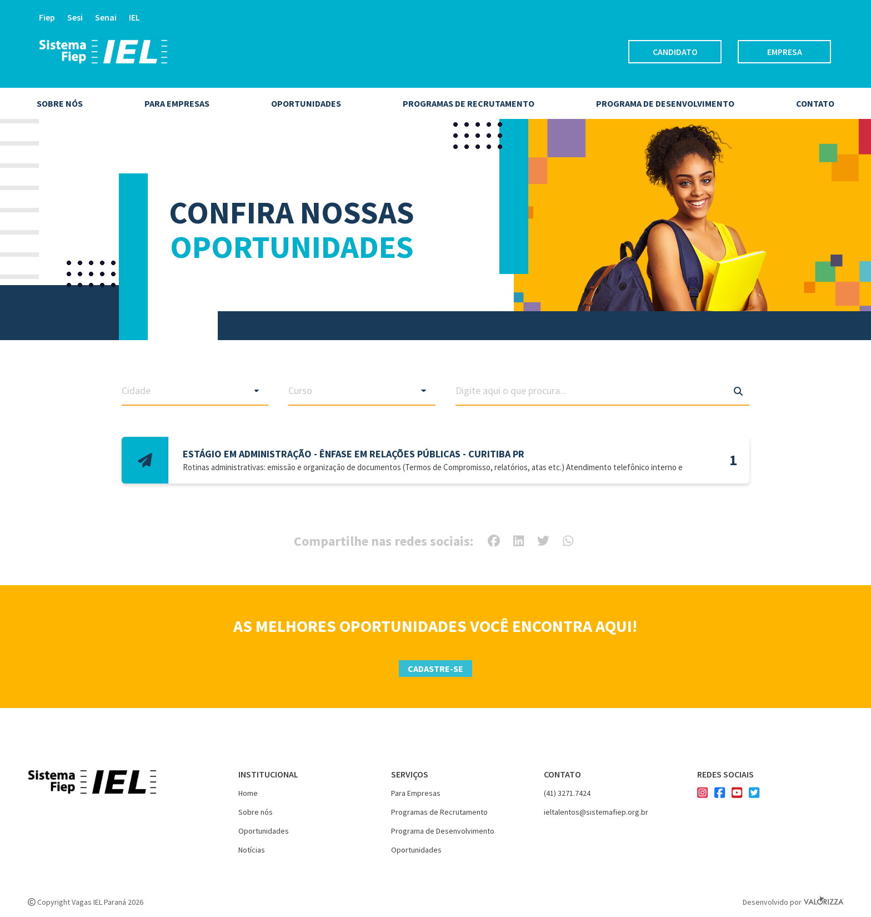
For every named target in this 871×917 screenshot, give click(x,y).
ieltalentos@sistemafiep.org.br (596, 812)
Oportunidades (306, 103)
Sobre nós (60, 103)
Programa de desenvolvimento (665, 103)
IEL (134, 17)
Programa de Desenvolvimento (442, 831)
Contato (815, 103)
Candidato (675, 51)
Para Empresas (415, 793)
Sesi (75, 17)
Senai (106, 17)
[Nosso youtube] (737, 794)
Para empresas (176, 103)
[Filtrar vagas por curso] (362, 391)
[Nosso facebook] (719, 794)
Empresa (784, 51)
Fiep (47, 17)
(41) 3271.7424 (567, 793)
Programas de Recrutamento (468, 103)
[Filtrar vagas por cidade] (195, 391)
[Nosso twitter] (754, 794)
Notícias (251, 850)
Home (248, 793)
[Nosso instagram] (702, 794)
